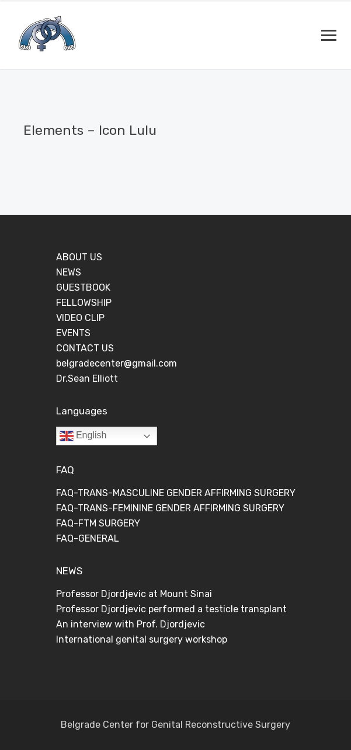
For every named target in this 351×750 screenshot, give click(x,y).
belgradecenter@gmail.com (116, 363)
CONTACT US (85, 348)
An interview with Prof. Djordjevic (130, 624)
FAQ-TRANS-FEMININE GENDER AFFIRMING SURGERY (170, 508)
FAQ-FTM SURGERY (98, 523)
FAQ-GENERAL (87, 538)
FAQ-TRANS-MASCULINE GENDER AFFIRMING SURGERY (176, 492)
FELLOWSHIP (84, 302)
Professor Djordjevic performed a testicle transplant (171, 609)
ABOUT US (79, 257)
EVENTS (73, 333)
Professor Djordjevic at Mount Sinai (134, 593)
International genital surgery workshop (141, 639)
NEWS (68, 272)
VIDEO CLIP (80, 317)
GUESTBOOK (83, 287)
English (83, 436)
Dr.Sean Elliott (87, 378)
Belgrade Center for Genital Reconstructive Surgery (175, 724)
